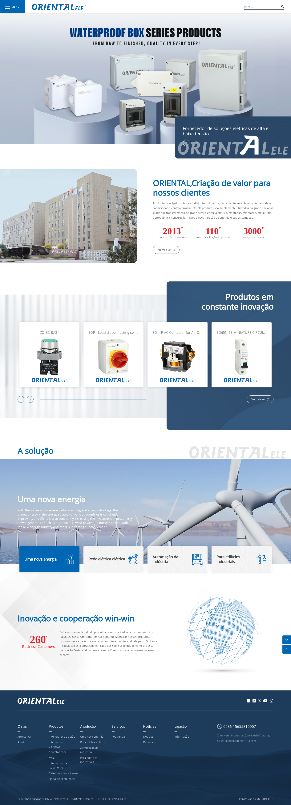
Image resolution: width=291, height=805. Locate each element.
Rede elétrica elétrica (93, 742)
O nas (22, 726)
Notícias (149, 726)
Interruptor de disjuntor (58, 744)
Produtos (56, 726)
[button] (21, 399)
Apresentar (25, 736)
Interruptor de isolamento (58, 765)
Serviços (118, 726)
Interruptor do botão (62, 736)
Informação (182, 736)
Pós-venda (118, 736)
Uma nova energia (91, 736)
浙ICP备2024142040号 (114, 799)
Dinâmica (149, 742)
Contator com (57, 752)
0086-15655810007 (239, 726)
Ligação (181, 726)
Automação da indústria (89, 750)
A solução (88, 726)
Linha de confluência (62, 779)
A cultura (23, 742)
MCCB (52, 758)
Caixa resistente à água (64, 773)
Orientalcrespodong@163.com (236, 741)
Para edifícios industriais (88, 760)
